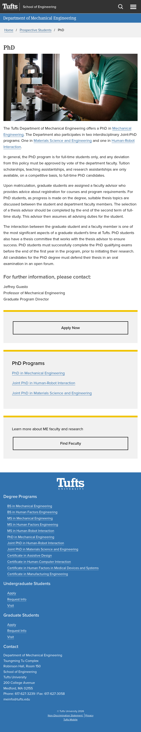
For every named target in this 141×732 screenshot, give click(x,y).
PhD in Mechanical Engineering (38, 373)
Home (8, 30)
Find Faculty (70, 443)
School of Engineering (39, 7)
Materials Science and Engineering (63, 140)
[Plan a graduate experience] (10, 636)
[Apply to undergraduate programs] (11, 593)
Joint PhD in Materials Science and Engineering (52, 393)
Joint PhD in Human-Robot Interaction (43, 383)
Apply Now (70, 328)
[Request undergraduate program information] (16, 599)
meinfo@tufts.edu (16, 699)
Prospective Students (35, 30)
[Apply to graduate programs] (11, 624)
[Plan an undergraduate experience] (10, 605)
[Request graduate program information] (16, 630)
